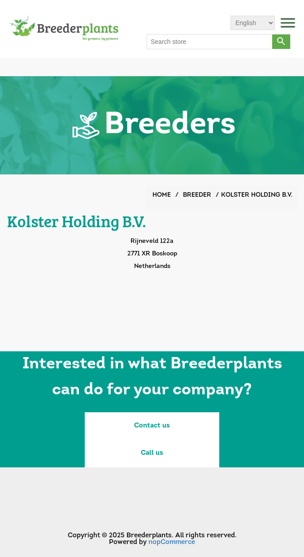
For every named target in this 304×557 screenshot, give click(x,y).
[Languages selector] (252, 23)
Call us (152, 453)
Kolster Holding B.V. (257, 195)
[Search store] (210, 42)
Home (161, 195)
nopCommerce (171, 542)
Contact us (152, 426)
